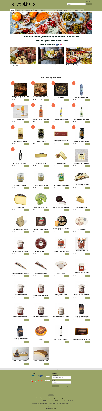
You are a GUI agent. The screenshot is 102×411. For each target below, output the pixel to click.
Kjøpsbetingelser (44, 398)
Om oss (47, 369)
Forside (12, 10)
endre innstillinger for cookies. (64, 406)
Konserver (42, 10)
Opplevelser (76, 10)
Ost (22, 10)
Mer (82, 10)
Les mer (55, 406)
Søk (88, 4)
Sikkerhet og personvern (54, 398)
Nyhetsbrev (64, 398)
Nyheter (18, 10)
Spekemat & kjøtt (29, 10)
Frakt (37, 398)
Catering (70, 10)
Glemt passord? (68, 386)
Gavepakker (59, 10)
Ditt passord (54, 380)
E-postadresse (55, 375)
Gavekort (53, 369)
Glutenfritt (49, 10)
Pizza (54, 10)
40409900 (55, 400)
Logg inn (58, 369)
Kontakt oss (64, 369)
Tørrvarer (36, 10)
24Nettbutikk (53, 408)
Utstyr (65, 10)
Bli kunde (42, 369)
